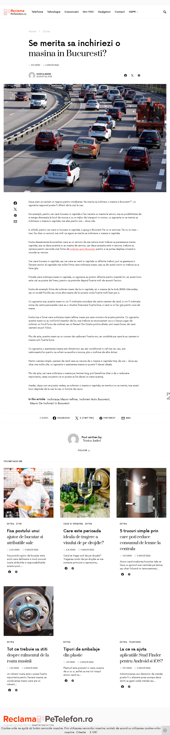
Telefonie (135, 642)
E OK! (93, 732)
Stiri (19, 524)
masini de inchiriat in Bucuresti (49, 403)
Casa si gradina (73, 524)
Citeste (81, 732)
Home (32, 31)
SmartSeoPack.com (43, 725)
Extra (46, 31)
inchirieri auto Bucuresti (82, 249)
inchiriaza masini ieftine (62, 399)
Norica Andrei (44, 74)
